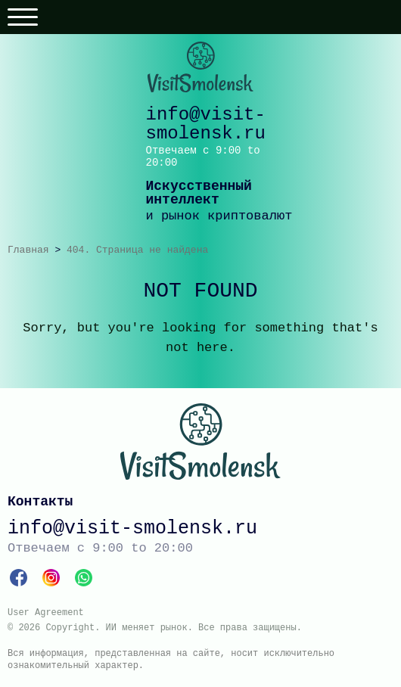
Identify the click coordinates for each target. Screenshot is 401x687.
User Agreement (46, 613)
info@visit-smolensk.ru (206, 124)
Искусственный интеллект (199, 193)
